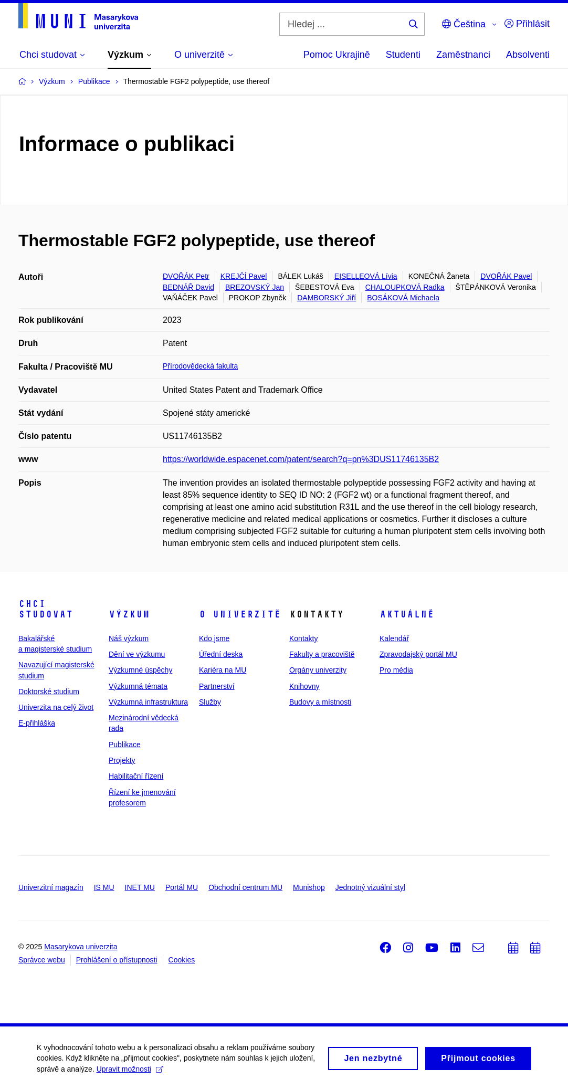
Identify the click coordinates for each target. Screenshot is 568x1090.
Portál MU (181, 887)
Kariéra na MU (222, 670)
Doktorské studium (48, 691)
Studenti (403, 54)
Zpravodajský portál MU (418, 654)
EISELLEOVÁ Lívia (365, 276)
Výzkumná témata (138, 686)
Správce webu (41, 960)
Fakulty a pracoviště (322, 654)
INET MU (140, 887)
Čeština (464, 24)
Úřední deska (221, 654)
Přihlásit (527, 23)
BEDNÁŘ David (188, 287)
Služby (210, 702)
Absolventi (528, 54)
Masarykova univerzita (80, 946)
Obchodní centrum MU (245, 887)
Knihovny (304, 686)
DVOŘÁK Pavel (506, 276)
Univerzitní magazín (50, 887)
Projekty (122, 760)
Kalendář (394, 638)
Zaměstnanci (463, 54)
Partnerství (217, 686)
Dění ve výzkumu (137, 654)
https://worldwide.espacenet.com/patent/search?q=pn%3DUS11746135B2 (301, 459)
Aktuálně (407, 614)
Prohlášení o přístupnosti (116, 960)
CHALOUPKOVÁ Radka (405, 287)
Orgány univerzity (317, 670)
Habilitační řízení (136, 776)
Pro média (396, 670)
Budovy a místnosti (320, 702)
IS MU (104, 887)
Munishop (309, 887)
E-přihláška (36, 723)
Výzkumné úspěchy (140, 670)
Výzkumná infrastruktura (148, 702)
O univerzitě (240, 614)
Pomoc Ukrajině (336, 54)
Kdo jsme (214, 638)
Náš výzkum (129, 638)
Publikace (125, 744)
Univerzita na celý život (55, 707)
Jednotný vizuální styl (370, 887)
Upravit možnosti (130, 1072)
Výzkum (129, 614)
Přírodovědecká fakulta (200, 366)
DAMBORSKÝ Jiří (326, 298)
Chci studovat (45, 609)
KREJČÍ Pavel (243, 276)
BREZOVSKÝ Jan (254, 287)
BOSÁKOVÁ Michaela (403, 298)
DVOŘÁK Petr (186, 276)
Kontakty (303, 638)
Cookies (182, 960)
